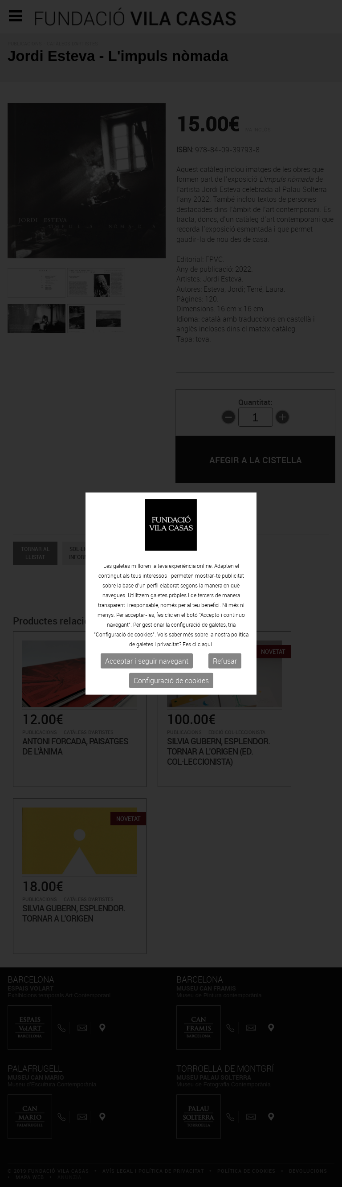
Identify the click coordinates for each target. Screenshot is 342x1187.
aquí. (207, 644)
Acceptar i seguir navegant (146, 661)
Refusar (225, 661)
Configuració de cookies (171, 680)
